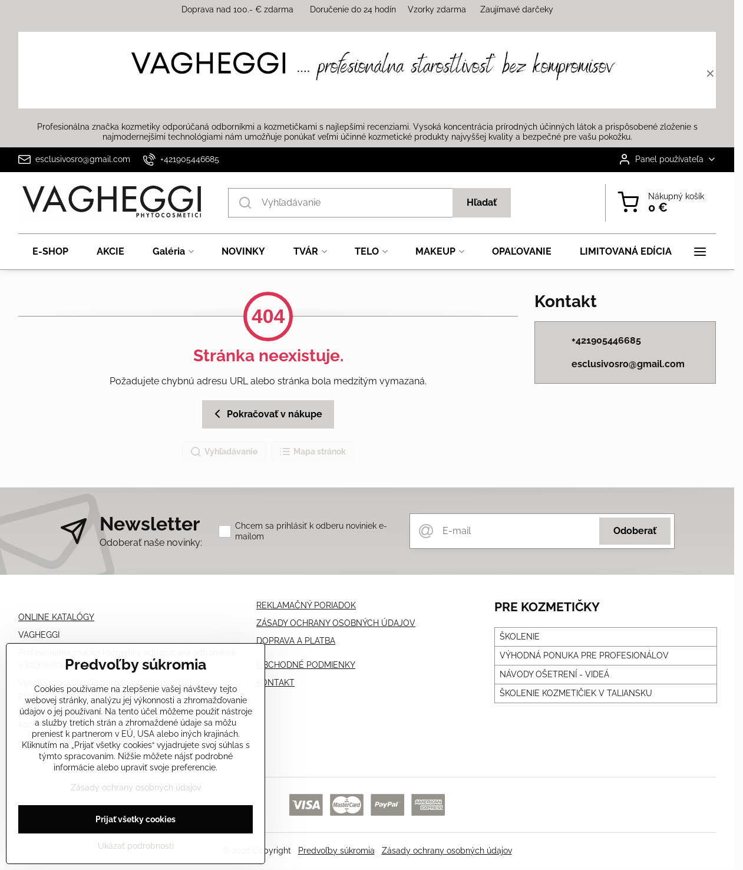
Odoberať (634, 530)
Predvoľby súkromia (336, 850)
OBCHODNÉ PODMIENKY (305, 665)
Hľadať (482, 202)
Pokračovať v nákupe (266, 414)
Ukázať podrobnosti (136, 849)
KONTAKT (275, 682)
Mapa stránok (312, 452)
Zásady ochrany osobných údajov (447, 850)
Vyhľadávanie (223, 452)
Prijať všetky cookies (135, 823)
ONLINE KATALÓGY (56, 617)
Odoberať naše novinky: (151, 542)
